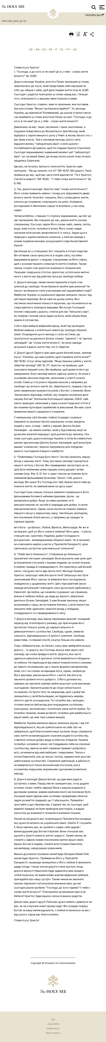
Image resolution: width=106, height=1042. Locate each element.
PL (62, 49)
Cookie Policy (53, 1028)
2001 (17, 21)
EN (38, 49)
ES (44, 49)
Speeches (7, 21)
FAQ (53, 1019)
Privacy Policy (53, 1033)
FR (50, 49)
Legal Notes (53, 1024)
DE (31, 49)
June (23, 21)
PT (68, 49)
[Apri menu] (101, 7)
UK (75, 49)
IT (56, 49)
